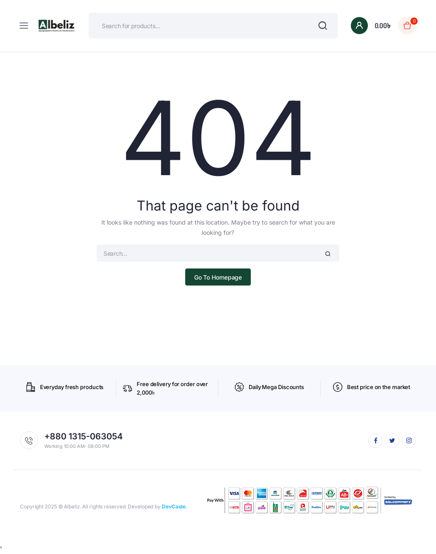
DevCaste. (174, 506)
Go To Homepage (218, 277)
